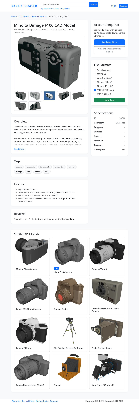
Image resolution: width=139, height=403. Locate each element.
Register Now (109, 42)
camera (19, 167)
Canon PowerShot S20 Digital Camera (105, 309)
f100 (28, 172)
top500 (44, 8)
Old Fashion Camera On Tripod (68, 348)
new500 (50, 8)
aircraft (67, 8)
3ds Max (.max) (104, 70)
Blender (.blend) (104, 82)
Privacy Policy (42, 401)
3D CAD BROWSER (24, 6)
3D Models (24, 16)
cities (57, 8)
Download (109, 100)
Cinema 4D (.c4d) (105, 86)
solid (46, 172)
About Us (16, 401)
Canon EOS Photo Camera (28, 309)
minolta (72, 167)
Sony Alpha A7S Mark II (102, 385)
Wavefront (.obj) (104, 78)
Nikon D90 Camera (63, 272)
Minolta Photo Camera (27, 269)
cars (61, 8)
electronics (31, 167)
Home (14, 16)
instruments (45, 167)
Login (113, 5)
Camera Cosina (61, 309)
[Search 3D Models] (65, 4)
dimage (19, 172)
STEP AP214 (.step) (105, 90)
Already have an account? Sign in (109, 50)
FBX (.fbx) (101, 74)
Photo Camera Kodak (101, 348)
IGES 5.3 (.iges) (104, 94)
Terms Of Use (28, 401)
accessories (59, 167)
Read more (19, 149)
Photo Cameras (39, 16)
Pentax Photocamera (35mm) (30, 385)
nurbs (37, 172)
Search (93, 4)
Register (123, 6)
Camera (57, 385)
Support (54, 401)
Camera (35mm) (99, 269)
